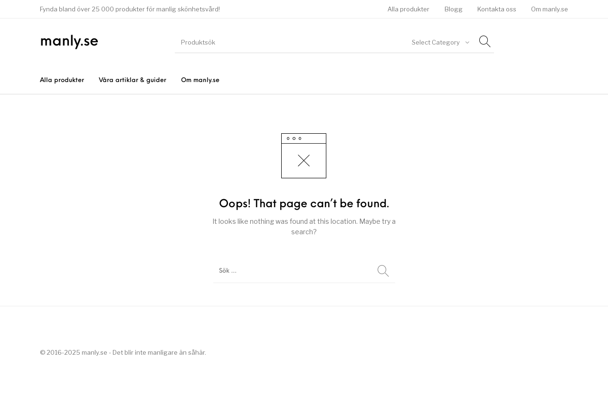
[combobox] (439, 42)
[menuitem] (408, 9)
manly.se (69, 42)
